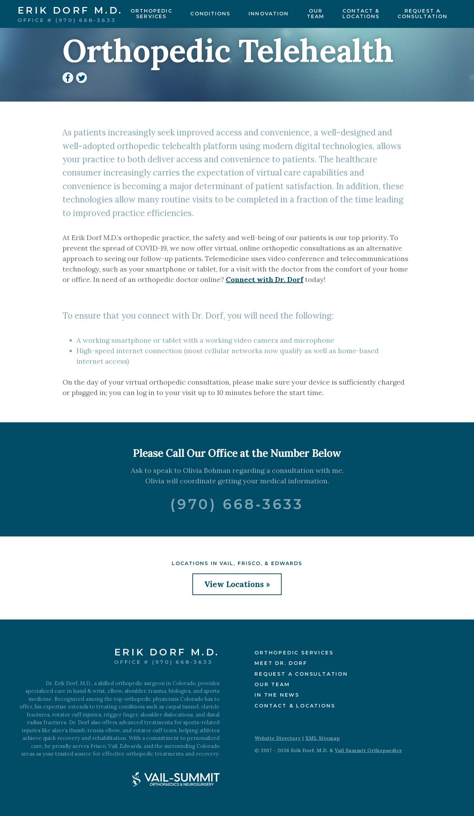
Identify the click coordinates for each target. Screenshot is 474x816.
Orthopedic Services (293, 653)
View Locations (234, 584)
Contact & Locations (294, 706)
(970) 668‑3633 (237, 504)
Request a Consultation (301, 674)
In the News (276, 695)
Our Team (272, 684)
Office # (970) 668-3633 (66, 19)
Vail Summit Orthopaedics (368, 750)
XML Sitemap (322, 738)
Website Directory (277, 738)
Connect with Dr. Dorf (264, 279)
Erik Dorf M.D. (70, 11)
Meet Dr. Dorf (280, 663)
